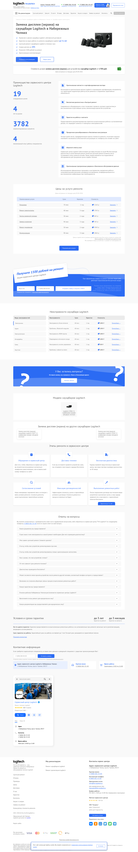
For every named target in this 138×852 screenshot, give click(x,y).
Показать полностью (20, 637)
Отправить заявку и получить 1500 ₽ (73, 288)
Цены (47, 13)
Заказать (114, 205)
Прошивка (23, 205)
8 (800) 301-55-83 (95, 778)
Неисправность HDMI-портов (58, 334)
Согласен (100, 846)
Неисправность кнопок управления (60, 344)
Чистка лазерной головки (28, 216)
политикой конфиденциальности (40, 292)
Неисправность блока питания (58, 323)
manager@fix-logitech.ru (97, 788)
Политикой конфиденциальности (55, 659)
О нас (53, 13)
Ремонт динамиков (26, 227)
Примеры (16, 781)
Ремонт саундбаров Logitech (55, 766)
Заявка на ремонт (94, 13)
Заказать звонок (69, 380)
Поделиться (91, 824)
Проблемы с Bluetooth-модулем (59, 328)
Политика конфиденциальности (69, 840)
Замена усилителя (26, 222)
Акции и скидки (82, 13)
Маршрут (20, 715)
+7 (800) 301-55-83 (69, 5)
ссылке (28, 818)
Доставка (66, 13)
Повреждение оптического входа (59, 339)
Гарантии (73, 13)
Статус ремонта (119, 13)
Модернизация (25, 233)
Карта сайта (17, 823)
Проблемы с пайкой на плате (58, 350)
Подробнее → (116, 323)
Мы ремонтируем (22, 13)
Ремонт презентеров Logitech (56, 770)
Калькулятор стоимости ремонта (24, 808)
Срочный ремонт (38, 13)
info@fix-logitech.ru (96, 783)
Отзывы (59, 13)
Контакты (104, 13)
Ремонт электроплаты (27, 210)
